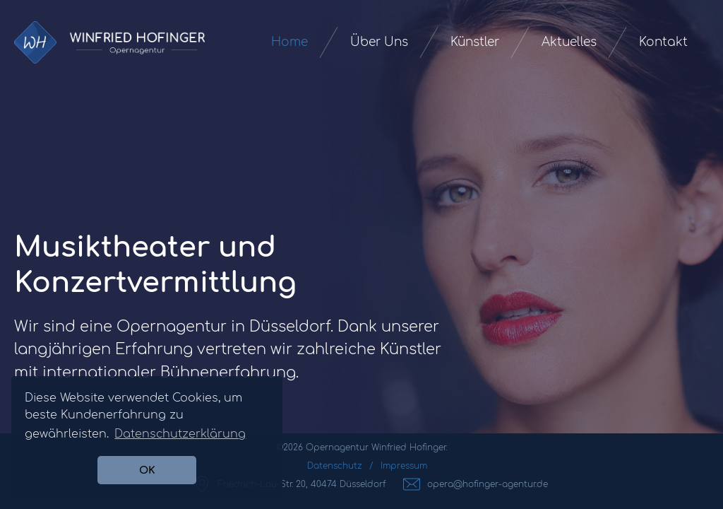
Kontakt (663, 42)
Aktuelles (569, 42)
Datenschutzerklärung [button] (180, 434)
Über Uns (379, 42)
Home (289, 42)
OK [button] (147, 470)
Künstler (474, 42)
